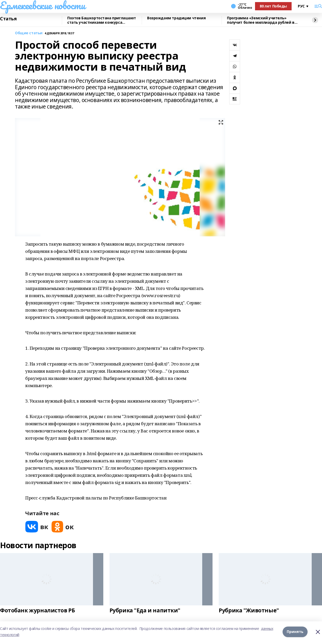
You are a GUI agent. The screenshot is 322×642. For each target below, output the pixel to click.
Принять (295, 631)
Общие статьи (29, 33)
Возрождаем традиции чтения (176, 18)
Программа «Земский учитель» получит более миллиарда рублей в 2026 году (260, 20)
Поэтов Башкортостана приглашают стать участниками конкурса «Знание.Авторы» (101, 20)
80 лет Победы (273, 6)
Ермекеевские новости (42, 5)
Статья (8, 19)
